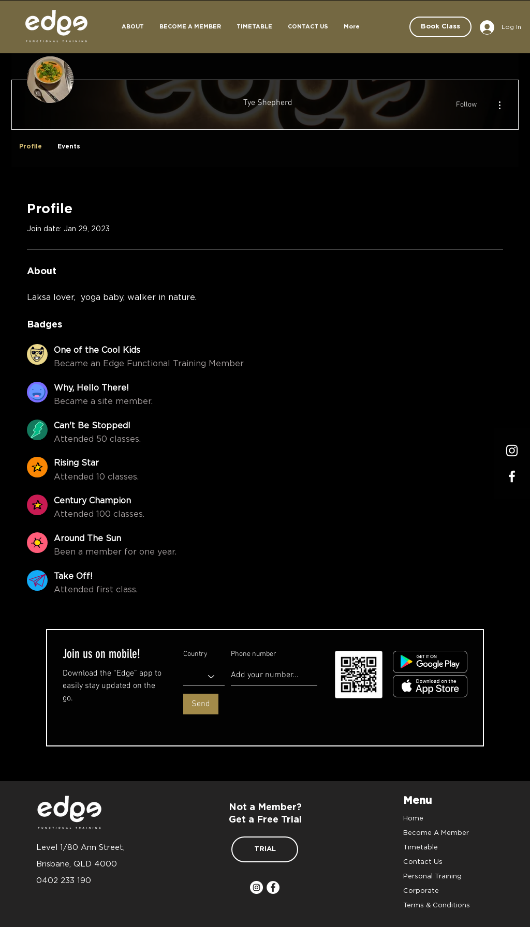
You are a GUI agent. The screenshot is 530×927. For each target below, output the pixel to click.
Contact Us (423, 861)
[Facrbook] (512, 476)
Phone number (253, 654)
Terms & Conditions (436, 904)
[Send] (200, 704)
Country (195, 654)
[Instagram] (512, 450)
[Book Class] (440, 27)
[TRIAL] (264, 849)
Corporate (421, 890)
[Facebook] (273, 887)
